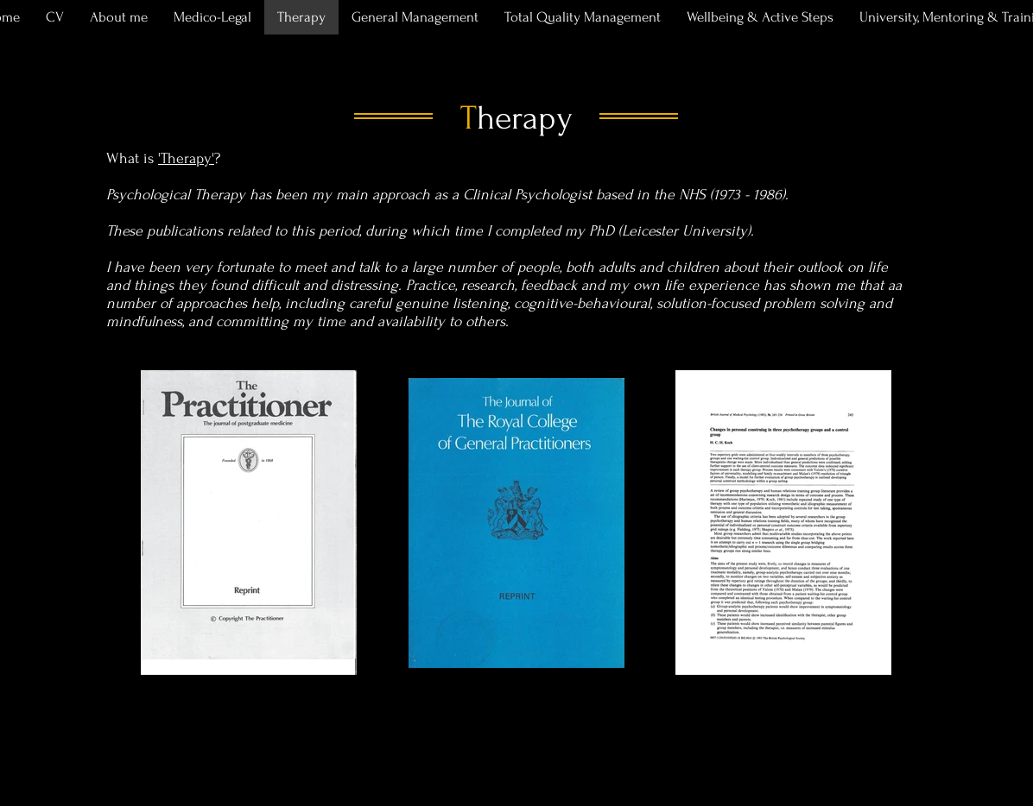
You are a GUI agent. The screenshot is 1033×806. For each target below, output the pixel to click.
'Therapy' (186, 158)
